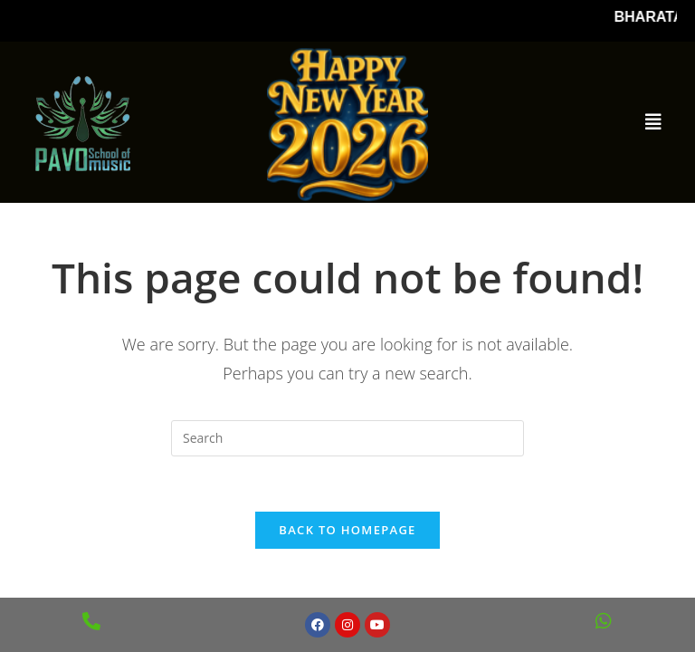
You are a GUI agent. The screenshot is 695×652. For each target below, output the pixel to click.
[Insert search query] (347, 438)
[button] (653, 122)
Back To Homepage (347, 530)
